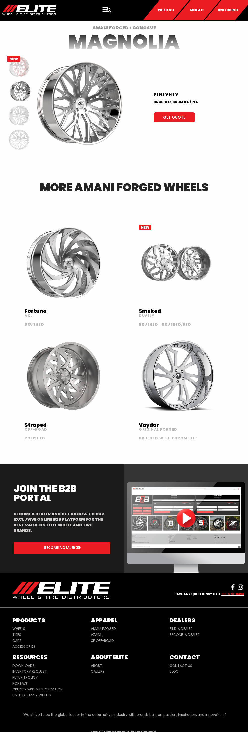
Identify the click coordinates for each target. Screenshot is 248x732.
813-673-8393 (232, 594)
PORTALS (19, 683)
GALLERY (98, 671)
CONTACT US (181, 665)
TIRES (16, 634)
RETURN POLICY (25, 677)
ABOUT (96, 665)
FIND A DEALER (181, 628)
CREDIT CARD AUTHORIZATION (37, 689)
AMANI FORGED (103, 628)
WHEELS (18, 628)
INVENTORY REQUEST (29, 671)
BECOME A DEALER (184, 634)
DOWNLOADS (23, 665)
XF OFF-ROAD (102, 640)
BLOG (174, 671)
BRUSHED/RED (185, 101)
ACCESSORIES (23, 646)
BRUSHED (162, 101)
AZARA (96, 634)
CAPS (16, 640)
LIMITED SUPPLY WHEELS (31, 695)
